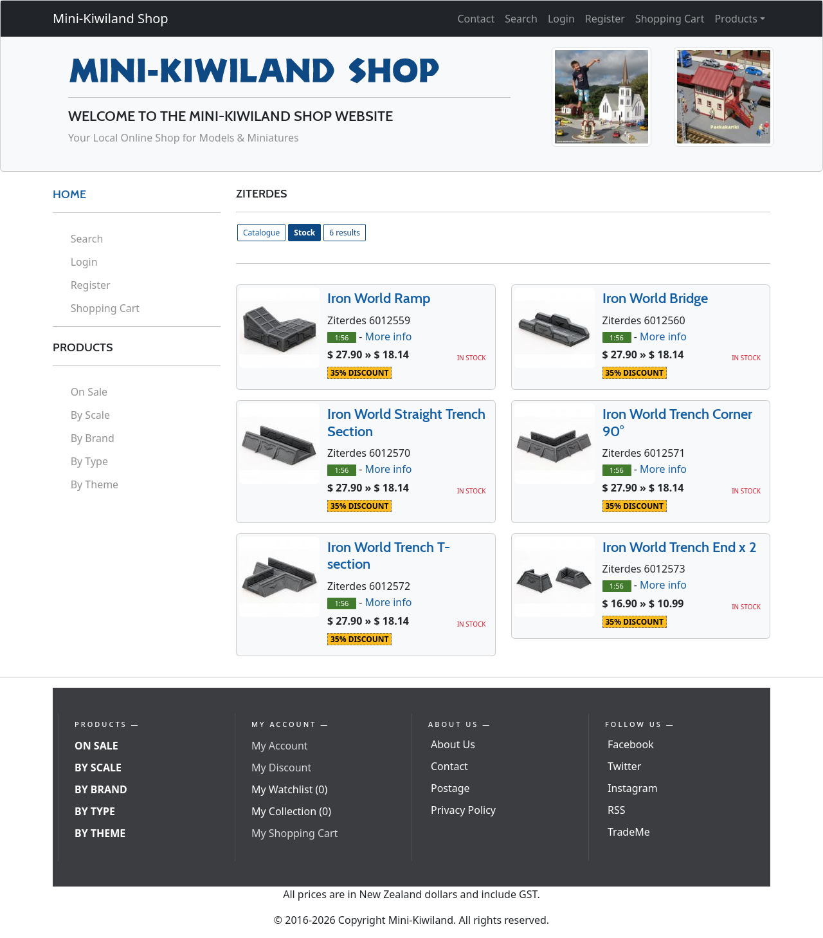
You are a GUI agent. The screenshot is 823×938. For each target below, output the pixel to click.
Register (605, 19)
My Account (279, 746)
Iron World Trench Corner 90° (677, 422)
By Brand (92, 438)
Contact (475, 19)
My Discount (281, 767)
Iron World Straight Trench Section (406, 422)
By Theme (95, 484)
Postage (450, 788)
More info (388, 336)
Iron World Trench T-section (388, 555)
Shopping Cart (670, 19)
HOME (69, 194)
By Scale (90, 415)
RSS (617, 810)
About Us (453, 744)
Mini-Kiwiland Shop (110, 18)
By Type (89, 461)
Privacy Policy (463, 810)
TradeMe (629, 832)
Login (561, 19)
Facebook (631, 744)
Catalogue (261, 232)
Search (521, 19)
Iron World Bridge (655, 298)
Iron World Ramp (378, 298)
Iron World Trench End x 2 (679, 547)
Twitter (624, 766)
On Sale (89, 392)
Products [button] (735, 19)
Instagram (633, 788)
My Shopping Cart (294, 833)
